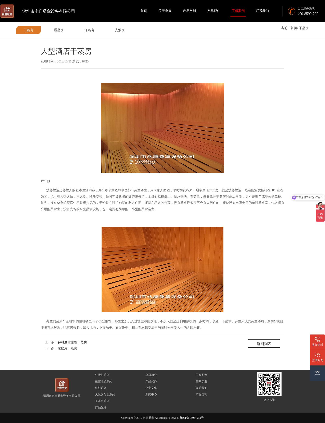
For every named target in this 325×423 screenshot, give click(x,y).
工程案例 (238, 11)
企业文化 (151, 387)
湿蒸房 (59, 30)
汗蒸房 (89, 30)
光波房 (120, 30)
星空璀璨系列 (103, 381)
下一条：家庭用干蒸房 (61, 348)
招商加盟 (201, 381)
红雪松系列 (102, 374)
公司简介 (151, 374)
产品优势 (151, 381)
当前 (284, 28)
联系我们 (262, 11)
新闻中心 (151, 394)
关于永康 (164, 11)
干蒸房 (28, 30)
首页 (144, 11)
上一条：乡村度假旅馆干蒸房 (66, 342)
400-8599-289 (308, 14)
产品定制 (189, 11)
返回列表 (264, 344)
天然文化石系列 (105, 394)
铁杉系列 (100, 387)
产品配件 (213, 11)
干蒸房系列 (102, 400)
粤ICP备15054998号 (191, 417)
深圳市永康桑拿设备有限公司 (48, 11)
